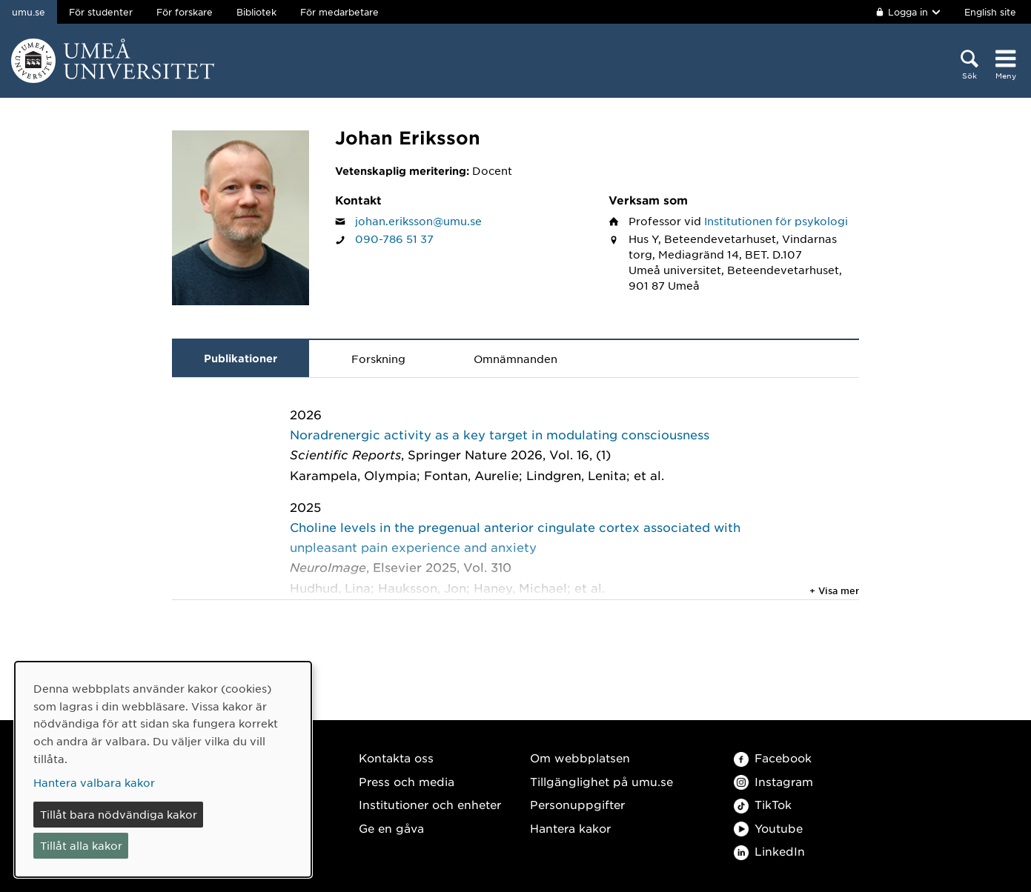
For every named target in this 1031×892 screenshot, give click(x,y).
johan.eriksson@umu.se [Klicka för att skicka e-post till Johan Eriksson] (418, 220)
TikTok (763, 804)
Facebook (773, 757)
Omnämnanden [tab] (515, 358)
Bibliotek (256, 12)
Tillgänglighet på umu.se (601, 781)
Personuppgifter (577, 804)
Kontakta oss (396, 757)
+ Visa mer (834, 590)
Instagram (773, 781)
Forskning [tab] (378, 358)
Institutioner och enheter (430, 804)
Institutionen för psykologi (776, 220)
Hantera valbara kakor (94, 782)
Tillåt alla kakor (81, 845)
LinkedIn (769, 851)
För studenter (101, 12)
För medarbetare (339, 12)
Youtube (768, 828)
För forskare (184, 12)
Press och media (406, 781)
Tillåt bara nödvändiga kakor (118, 814)
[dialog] (163, 769)
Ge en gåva (391, 828)
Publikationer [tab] (240, 358)
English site (990, 12)
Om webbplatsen (580, 757)
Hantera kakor (570, 828)
